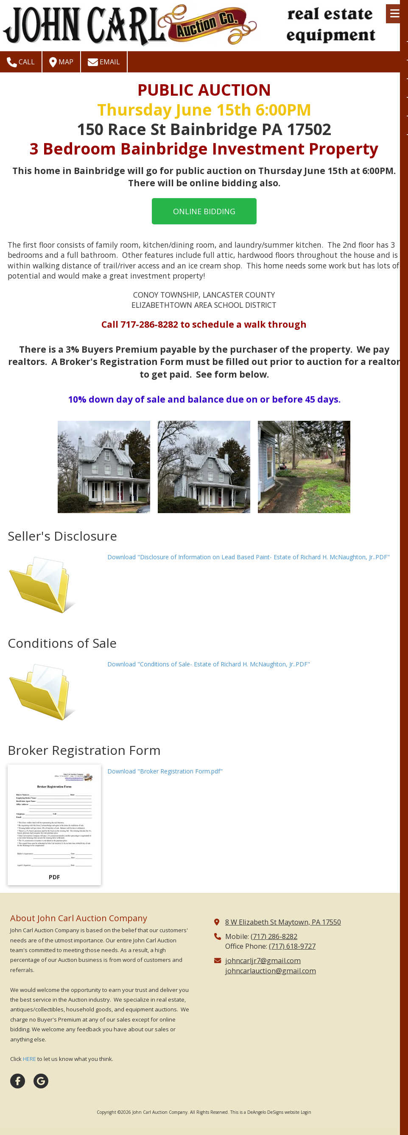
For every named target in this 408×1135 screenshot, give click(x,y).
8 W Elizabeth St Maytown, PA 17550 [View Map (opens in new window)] (283, 922)
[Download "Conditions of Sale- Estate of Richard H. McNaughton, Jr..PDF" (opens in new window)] (54, 692)
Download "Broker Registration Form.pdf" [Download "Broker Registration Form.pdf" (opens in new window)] (165, 771)
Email (104, 62)
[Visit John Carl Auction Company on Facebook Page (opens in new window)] (17, 1081)
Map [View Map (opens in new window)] (61, 62)
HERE (29, 1059)
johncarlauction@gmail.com (270, 970)
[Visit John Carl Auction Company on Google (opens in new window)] (41, 1081)
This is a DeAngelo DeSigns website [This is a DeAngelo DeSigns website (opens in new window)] (264, 1112)
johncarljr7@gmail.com (263, 960)
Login (306, 1112)
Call (21, 62)
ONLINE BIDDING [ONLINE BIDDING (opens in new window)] (204, 211)
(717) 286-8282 (274, 936)
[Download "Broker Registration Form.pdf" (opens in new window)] (54, 825)
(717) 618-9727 (292, 946)
